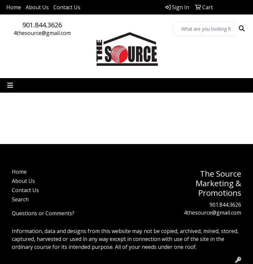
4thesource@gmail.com (42, 33)
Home (13, 7)
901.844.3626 (42, 24)
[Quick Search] (204, 28)
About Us (37, 7)
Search (20, 199)
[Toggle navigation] (10, 85)
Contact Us (66, 7)
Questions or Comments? (43, 213)
